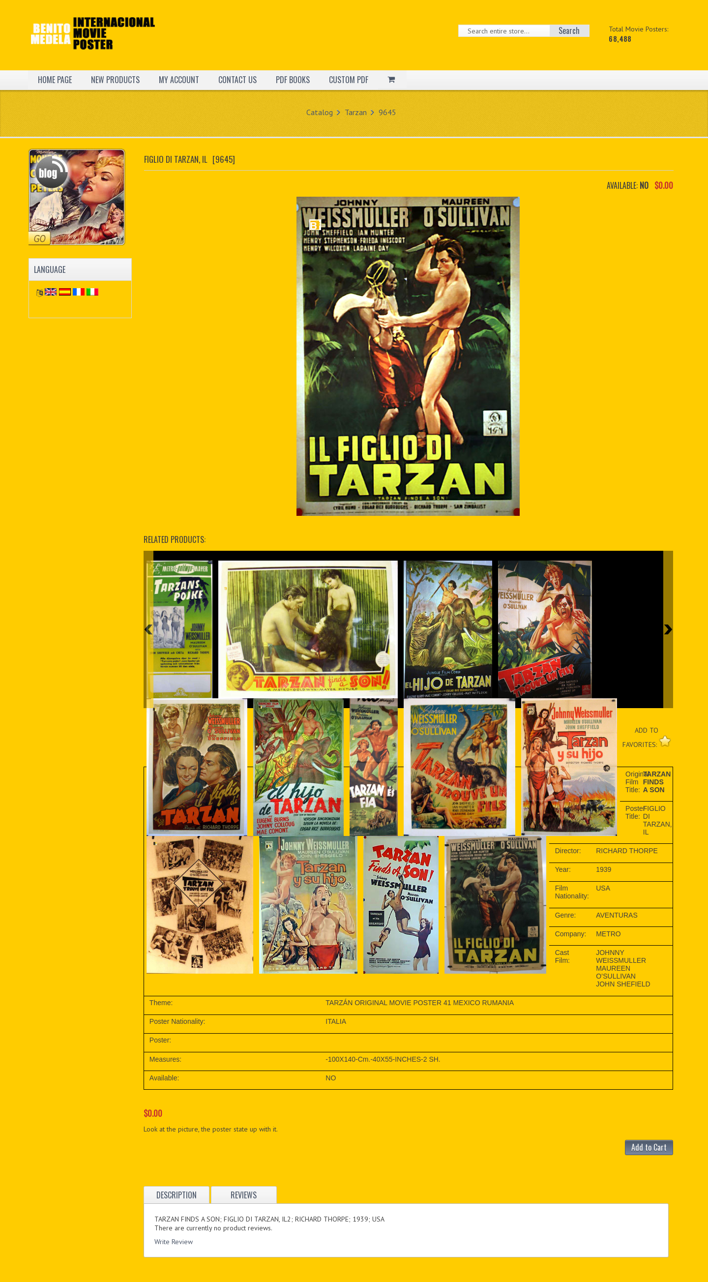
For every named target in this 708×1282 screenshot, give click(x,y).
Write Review (173, 1241)
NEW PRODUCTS (115, 80)
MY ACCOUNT (179, 80)
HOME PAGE (55, 80)
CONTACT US (237, 80)
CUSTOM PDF (348, 80)
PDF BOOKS (293, 80)
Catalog (319, 112)
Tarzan (356, 112)
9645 (387, 112)
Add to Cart (649, 1147)
